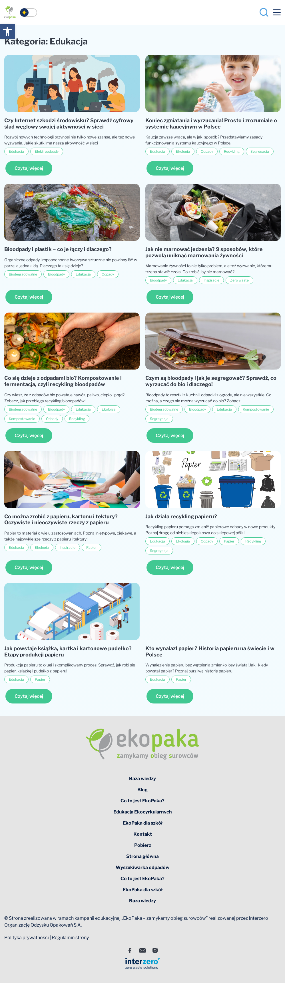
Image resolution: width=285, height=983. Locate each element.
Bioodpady (56, 274)
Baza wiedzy (142, 778)
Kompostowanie (22, 419)
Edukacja (16, 151)
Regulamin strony (70, 937)
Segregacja (259, 151)
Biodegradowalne (23, 274)
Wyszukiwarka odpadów (142, 867)
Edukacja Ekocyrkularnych (142, 812)
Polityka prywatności (26, 937)
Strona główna (142, 856)
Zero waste (239, 280)
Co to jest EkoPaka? (142, 800)
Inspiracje (211, 280)
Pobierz (142, 845)
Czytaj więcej (29, 168)
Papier (91, 547)
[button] (7, 31)
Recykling (232, 151)
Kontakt (142, 834)
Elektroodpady (47, 151)
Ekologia (183, 151)
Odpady (207, 151)
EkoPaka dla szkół (142, 823)
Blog (142, 789)
